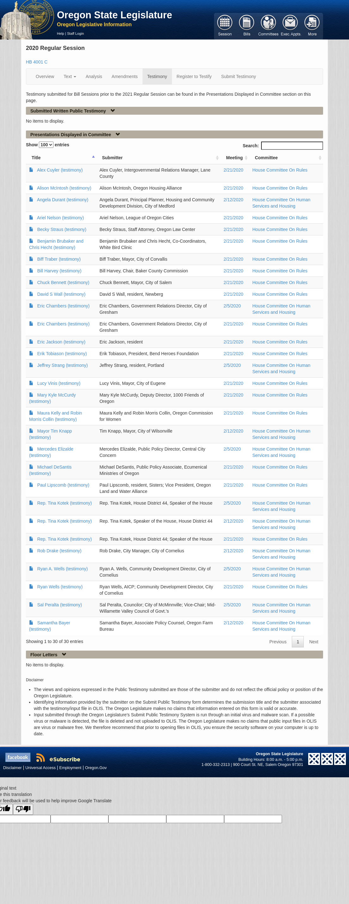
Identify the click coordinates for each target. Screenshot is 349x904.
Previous (277, 641)
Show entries (47, 145)
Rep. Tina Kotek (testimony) (64, 503)
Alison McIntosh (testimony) (64, 188)
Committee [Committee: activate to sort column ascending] (266, 157)
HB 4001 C (36, 61)
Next (313, 641)
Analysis (94, 76)
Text (70, 76)
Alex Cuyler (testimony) (60, 170)
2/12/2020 (233, 199)
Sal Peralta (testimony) (59, 604)
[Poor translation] (23, 809)
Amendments (125, 76)
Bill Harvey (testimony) (59, 270)
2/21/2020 (233, 170)
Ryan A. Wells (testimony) (62, 568)
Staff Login (75, 33)
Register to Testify (194, 76)
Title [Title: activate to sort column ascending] (36, 157)
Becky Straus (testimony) (62, 229)
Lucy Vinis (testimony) (59, 383)
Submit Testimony (238, 76)
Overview (45, 76)
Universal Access (40, 768)
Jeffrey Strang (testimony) (62, 365)
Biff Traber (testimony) (59, 259)
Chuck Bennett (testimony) (63, 282)
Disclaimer (12, 768)
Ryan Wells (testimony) (60, 586)
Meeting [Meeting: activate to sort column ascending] (234, 157)
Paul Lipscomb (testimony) (63, 485)
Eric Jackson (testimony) (61, 341)
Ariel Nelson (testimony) (60, 217)
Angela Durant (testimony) (63, 199)
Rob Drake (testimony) (59, 550)
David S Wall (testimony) (61, 294)
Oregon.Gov (96, 768)
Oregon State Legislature (114, 15)
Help (60, 33)
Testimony (157, 76)
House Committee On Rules (279, 170)
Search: (283, 146)
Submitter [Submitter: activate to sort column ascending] (112, 157)
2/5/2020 (232, 305)
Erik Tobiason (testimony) (62, 353)
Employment (70, 768)
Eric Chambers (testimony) (63, 305)
